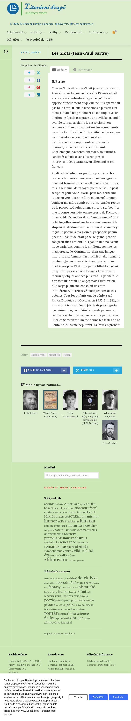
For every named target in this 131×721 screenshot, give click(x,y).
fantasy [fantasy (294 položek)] (54, 586)
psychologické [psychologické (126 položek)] (84, 605)
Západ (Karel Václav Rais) (50, 414)
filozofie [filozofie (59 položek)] (74, 587)
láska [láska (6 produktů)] (64, 526)
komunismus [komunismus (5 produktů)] (52, 525)
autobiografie (38, 354)
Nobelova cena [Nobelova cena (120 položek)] (70, 596)
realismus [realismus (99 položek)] (49, 609)
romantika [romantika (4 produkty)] (82, 542)
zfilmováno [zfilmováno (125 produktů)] (56, 559)
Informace (96, 32)
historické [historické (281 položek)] (87, 587)
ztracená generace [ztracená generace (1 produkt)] (76, 560)
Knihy (53, 32)
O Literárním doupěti (98, 661)
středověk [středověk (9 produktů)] (81, 547)
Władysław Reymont (110, 414)
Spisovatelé (15, 32)
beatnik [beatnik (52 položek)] (66, 578)
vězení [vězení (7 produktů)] (72, 555)
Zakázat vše (96, 697)
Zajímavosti (73, 32)
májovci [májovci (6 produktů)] (49, 530)
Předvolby (74, 697)
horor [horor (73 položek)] (55, 592)
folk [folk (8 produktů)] (93, 512)
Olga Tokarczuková (70, 414)
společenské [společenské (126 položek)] (63, 618)
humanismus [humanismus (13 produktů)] (89, 516)
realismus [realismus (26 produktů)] (79, 537)
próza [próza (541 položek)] (70, 604)
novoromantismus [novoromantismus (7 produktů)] (85, 530)
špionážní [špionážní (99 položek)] (66, 622)
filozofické (54, 354)
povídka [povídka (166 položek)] (49, 605)
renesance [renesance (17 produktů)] (68, 542)
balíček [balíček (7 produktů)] (48, 508)
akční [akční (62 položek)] (46, 578)
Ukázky (36, 52)
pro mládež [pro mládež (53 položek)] (60, 605)
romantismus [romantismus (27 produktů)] (55, 546)
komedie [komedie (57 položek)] (73, 592)
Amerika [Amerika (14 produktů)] (70, 504)
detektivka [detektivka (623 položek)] (88, 578)
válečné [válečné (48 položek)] (87, 618)
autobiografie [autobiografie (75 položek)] (56, 578)
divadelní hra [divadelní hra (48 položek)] (49, 583)
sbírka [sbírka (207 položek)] (71, 613)
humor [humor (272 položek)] (63, 591)
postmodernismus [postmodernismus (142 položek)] (82, 600)
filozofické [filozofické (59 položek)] (65, 587)
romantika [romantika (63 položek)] (69, 609)
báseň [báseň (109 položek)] (73, 578)
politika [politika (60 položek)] (67, 600)
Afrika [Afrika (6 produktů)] (60, 504)
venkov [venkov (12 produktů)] (68, 551)
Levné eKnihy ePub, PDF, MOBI (25, 661)
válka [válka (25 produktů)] (63, 555)
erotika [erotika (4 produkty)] (48, 512)
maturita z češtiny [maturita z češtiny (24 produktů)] (82, 525)
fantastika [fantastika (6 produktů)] (83, 512)
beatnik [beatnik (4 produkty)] (58, 508)
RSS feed (13, 672)
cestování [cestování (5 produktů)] (68, 508)
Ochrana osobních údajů (61, 664)
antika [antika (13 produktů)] (90, 504)
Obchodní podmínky (59, 661)
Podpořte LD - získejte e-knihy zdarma (65, 487)
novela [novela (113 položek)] (84, 596)
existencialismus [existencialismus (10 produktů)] (65, 512)
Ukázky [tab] (59, 70)
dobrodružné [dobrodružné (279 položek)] (66, 582)
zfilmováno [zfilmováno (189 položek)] (52, 622)
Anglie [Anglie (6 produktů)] (81, 504)
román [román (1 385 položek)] (51, 613)
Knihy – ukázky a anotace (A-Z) (25, 664)
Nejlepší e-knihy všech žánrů (59, 633)
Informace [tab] (82, 70)
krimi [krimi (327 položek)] (81, 591)
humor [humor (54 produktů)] (50, 521)
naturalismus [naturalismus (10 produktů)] (63, 530)
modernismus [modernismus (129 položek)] (52, 596)
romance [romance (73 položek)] (59, 609)
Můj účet (13, 39)
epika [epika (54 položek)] (96, 583)
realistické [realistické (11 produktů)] (51, 542)
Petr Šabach (30, 413)
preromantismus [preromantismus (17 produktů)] (57, 538)
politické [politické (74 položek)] (59, 600)
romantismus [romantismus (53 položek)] (79, 609)
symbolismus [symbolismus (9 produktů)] (53, 551)
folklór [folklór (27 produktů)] (49, 516)
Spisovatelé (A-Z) (18, 668)
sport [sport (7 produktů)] (70, 547)
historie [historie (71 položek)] (48, 592)
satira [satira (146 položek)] (63, 614)
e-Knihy (36, 32)
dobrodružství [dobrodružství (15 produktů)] (86, 507)
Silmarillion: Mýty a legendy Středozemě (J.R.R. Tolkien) (90, 418)
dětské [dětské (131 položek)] (90, 583)
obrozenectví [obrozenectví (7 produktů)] (52, 534)
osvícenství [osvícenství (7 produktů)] (69, 534)
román (66, 354)
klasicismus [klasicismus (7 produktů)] (72, 521)
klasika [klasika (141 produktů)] (87, 520)
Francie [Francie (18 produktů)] (62, 516)
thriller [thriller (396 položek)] (77, 617)
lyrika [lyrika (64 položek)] (89, 592)
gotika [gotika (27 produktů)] (73, 516)
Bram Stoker (110, 443)
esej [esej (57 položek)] (46, 587)
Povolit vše (117, 697)
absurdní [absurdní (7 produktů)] (49, 504)
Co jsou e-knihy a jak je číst (101, 664)
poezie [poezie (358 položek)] (49, 599)
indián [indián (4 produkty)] (60, 521)
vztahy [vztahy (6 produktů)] (54, 555)
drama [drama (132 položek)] (81, 583)
